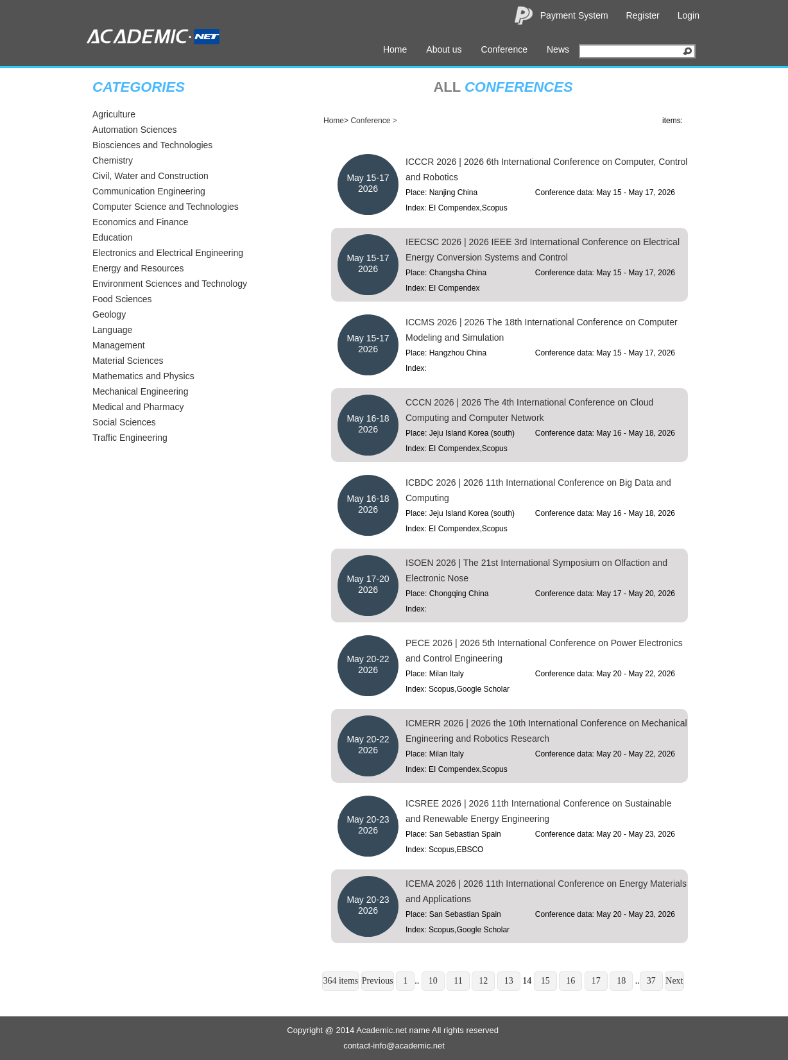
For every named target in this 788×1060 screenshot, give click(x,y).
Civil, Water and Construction (150, 176)
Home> (335, 120)
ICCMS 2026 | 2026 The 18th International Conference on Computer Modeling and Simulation (542, 330)
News (558, 49)
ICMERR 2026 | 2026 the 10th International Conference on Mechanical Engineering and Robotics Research (546, 731)
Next (674, 981)
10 (433, 981)
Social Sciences (124, 422)
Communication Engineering (148, 191)
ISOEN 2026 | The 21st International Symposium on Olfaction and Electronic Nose (536, 570)
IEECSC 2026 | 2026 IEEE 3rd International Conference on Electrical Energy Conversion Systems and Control (543, 249)
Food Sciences (122, 299)
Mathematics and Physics (143, 376)
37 (651, 981)
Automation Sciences (134, 129)
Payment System (574, 15)
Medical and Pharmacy (138, 407)
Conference (504, 49)
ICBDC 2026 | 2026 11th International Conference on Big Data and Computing (538, 490)
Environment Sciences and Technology (169, 283)
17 (596, 981)
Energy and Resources (138, 268)
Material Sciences (128, 360)
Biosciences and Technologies (152, 145)
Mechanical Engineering (140, 391)
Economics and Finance (140, 222)
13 (508, 981)
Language (112, 330)
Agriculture (113, 114)
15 (545, 981)
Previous (377, 981)
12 (483, 981)
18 (621, 981)
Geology (109, 314)
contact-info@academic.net (394, 1045)
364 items (340, 981)
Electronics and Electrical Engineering (167, 253)
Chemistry (112, 160)
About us (443, 49)
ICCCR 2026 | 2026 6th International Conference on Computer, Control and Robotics (546, 169)
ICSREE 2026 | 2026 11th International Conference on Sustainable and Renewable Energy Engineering (539, 811)
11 (458, 981)
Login (688, 15)
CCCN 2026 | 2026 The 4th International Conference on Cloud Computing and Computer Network (529, 410)
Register (643, 15)
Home (395, 49)
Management (118, 345)
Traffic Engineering (129, 437)
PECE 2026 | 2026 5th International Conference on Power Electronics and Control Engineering (544, 650)
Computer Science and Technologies (165, 206)
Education (112, 237)
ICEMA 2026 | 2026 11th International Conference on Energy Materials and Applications (546, 891)
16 (570, 981)
